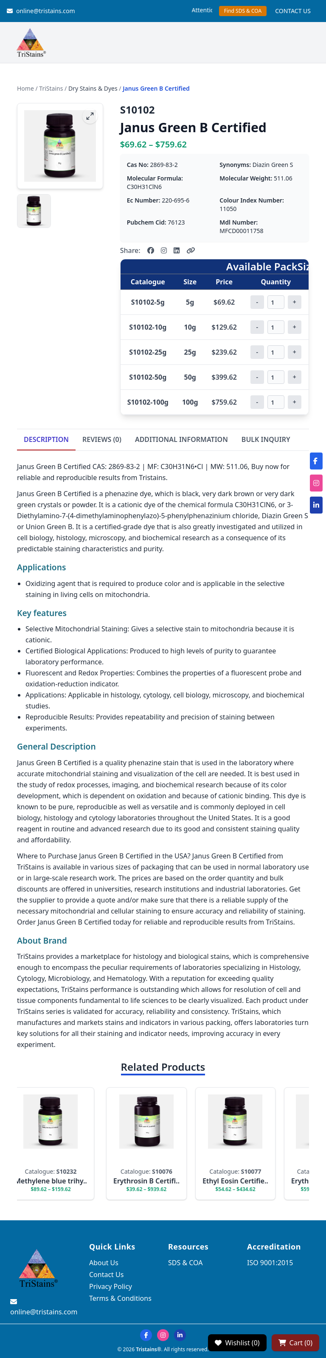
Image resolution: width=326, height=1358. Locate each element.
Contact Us (106, 1274)
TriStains (51, 88)
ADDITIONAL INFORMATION (181, 439)
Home (25, 88)
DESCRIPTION (46, 439)
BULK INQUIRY (266, 439)
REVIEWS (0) (101, 439)
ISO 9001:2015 (270, 1262)
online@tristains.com (41, 11)
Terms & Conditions (120, 1298)
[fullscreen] (90, 116)
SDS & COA (185, 1262)
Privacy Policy (110, 1286)
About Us (103, 1262)
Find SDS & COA (242, 10)
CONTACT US (293, 11)
